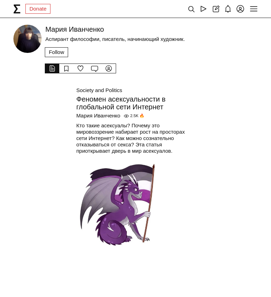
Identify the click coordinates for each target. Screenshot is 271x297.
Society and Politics (99, 90)
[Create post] (216, 8)
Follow (56, 52)
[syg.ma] (16, 8)
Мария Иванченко (98, 116)
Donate (37, 9)
